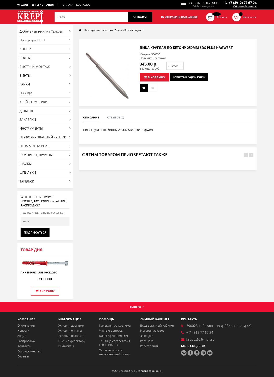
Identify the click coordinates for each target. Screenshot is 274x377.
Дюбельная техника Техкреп (45, 31)
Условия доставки (71, 325)
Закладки (146, 336)
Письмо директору (71, 341)
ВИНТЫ (45, 75)
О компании (26, 325)
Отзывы (23, 356)
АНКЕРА (45, 49)
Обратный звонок (245, 6)
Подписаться (35, 232)
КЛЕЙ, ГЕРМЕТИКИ (45, 102)
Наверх (137, 307)
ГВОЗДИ (45, 93)
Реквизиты (66, 346)
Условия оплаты (70, 330)
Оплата (68, 5)
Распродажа (26, 341)
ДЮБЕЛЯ (45, 111)
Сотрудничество (29, 351)
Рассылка (147, 341)
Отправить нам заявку (179, 17)
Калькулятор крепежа (115, 325)
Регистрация (43, 5)
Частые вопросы (111, 330)
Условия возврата (71, 336)
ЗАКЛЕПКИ (45, 119)
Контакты (24, 346)
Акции (21, 336)
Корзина (222, 17)
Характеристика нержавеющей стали (114, 352)
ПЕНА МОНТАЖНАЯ (45, 146)
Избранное (250, 17)
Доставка (83, 5)
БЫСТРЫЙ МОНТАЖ (45, 66)
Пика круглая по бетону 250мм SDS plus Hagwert (114, 30)
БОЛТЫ (45, 58)
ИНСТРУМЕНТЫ (45, 128)
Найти (140, 17)
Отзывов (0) (115, 117)
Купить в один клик (189, 77)
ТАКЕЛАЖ (45, 181)
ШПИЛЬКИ (45, 172)
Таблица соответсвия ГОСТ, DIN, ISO (114, 343)
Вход (22, 5)
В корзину (45, 291)
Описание (91, 117)
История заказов (152, 330)
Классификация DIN (113, 336)
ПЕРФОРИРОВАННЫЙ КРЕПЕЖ (45, 137)
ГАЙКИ (45, 84)
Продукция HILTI (45, 40)
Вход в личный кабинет (157, 325)
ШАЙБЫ (45, 164)
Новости (23, 330)
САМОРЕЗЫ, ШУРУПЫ (45, 155)
